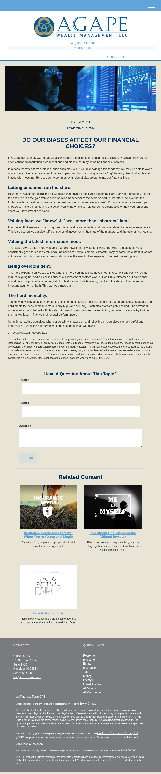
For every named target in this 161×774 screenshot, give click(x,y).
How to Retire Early (48, 620)
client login (84, 53)
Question (25, 432)
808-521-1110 (118, 63)
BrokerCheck (85, 709)
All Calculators (92, 699)
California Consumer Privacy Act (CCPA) (114, 737)
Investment (90, 666)
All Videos (89, 695)
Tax (85, 678)
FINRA (124, 753)
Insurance (89, 674)
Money (87, 682)
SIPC (129, 753)
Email (25, 409)
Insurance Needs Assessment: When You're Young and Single (48, 542)
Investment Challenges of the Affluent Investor (113, 542)
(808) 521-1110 (85, 44)
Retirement (90, 662)
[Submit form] (28, 465)
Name (25, 386)
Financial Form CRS (27, 703)
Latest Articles (92, 691)
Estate (87, 670)
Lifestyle (88, 686)
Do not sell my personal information (92, 741)
